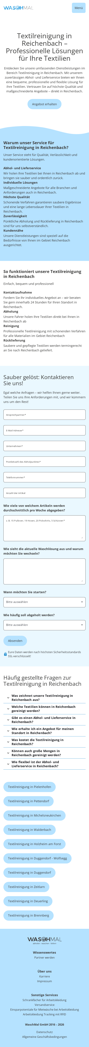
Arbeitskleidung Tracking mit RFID (44, 1014)
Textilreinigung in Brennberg (28, 915)
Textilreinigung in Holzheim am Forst (34, 844)
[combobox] (44, 461)
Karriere (44, 976)
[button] (44, 697)
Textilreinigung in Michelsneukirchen (34, 815)
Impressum (44, 981)
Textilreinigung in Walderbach (29, 830)
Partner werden (44, 957)
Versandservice (44, 1005)
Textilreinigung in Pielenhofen (29, 787)
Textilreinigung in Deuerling (28, 901)
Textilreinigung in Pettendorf (28, 801)
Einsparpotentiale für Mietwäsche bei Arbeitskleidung (44, 1009)
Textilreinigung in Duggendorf (29, 872)
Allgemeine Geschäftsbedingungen (44, 1037)
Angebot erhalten (44, 104)
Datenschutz (44, 1032)
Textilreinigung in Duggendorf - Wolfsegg (37, 858)
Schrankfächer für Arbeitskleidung (44, 1000)
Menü (79, 8)
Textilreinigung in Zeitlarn (26, 887)
